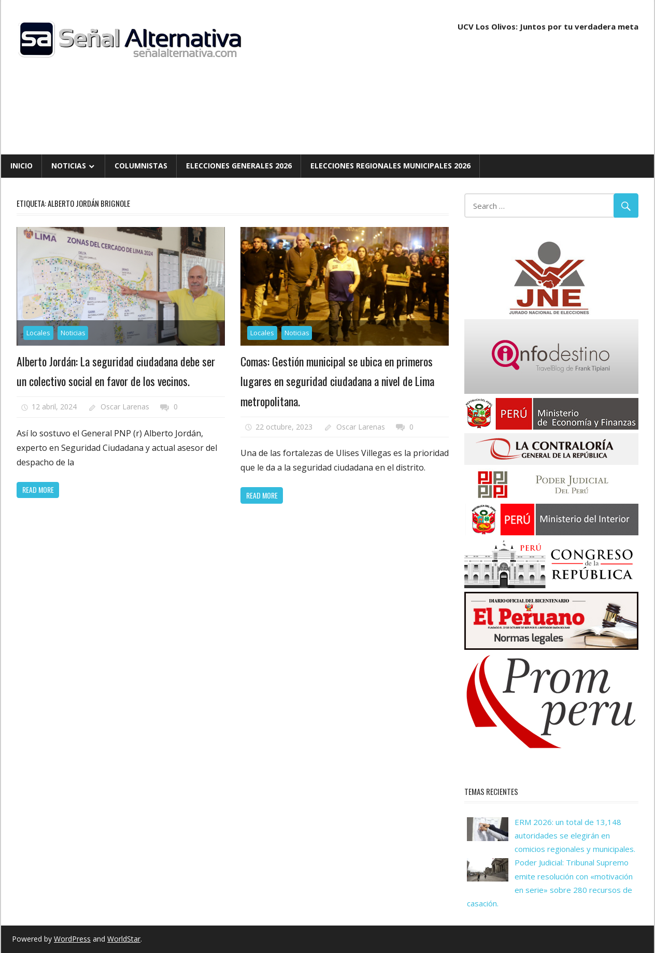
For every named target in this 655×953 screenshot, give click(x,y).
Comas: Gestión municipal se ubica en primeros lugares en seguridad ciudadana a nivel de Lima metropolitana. (337, 381)
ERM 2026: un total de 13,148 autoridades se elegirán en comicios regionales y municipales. (575, 836)
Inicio (21, 165)
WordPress (72, 939)
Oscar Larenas (125, 406)
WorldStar (123, 939)
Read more (38, 489)
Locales (38, 332)
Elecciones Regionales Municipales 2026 (390, 165)
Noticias (68, 165)
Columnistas (141, 165)
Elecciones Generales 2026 (239, 165)
